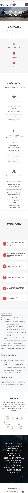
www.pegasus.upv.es (14, 475)
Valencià (14, 1)
